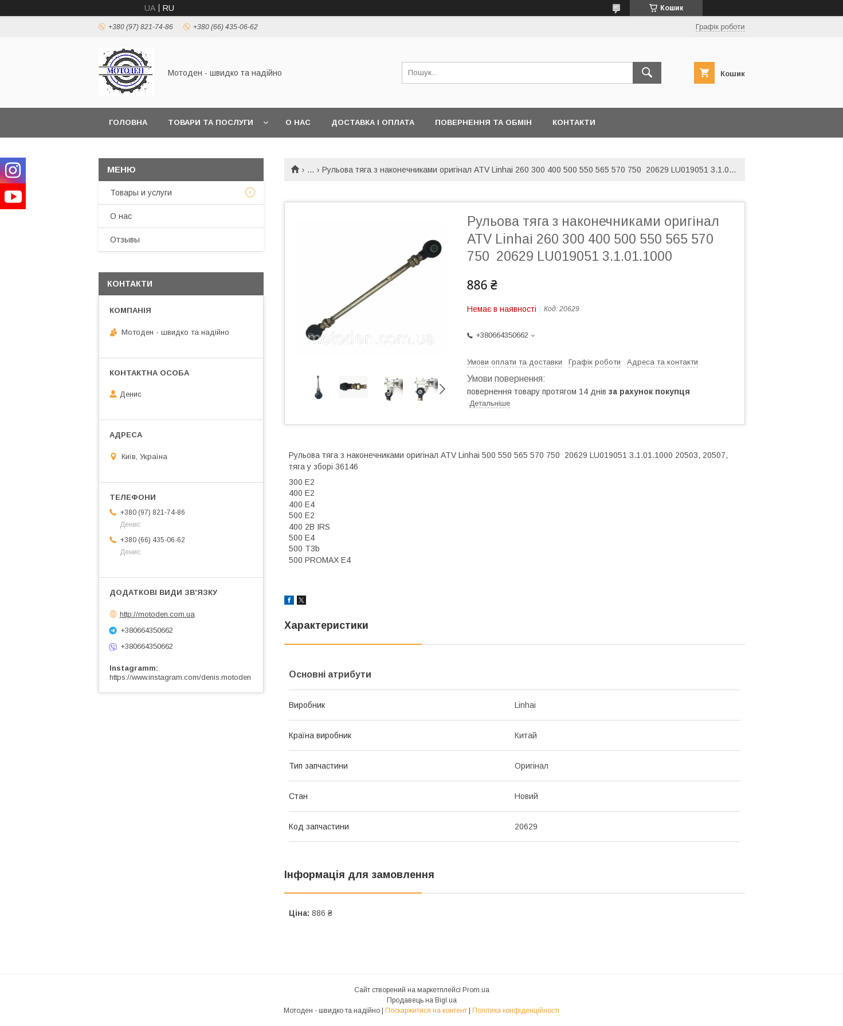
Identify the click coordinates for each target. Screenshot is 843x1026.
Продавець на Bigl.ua (422, 1000)
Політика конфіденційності (515, 1011)
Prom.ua (475, 990)
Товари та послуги (210, 122)
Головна (128, 122)
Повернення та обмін (483, 122)
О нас (298, 122)
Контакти (573, 122)
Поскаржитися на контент (426, 1011)
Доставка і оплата (372, 122)
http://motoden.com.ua (157, 614)
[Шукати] (647, 73)
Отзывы (125, 239)
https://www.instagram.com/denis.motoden (180, 677)
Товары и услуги (141, 192)
